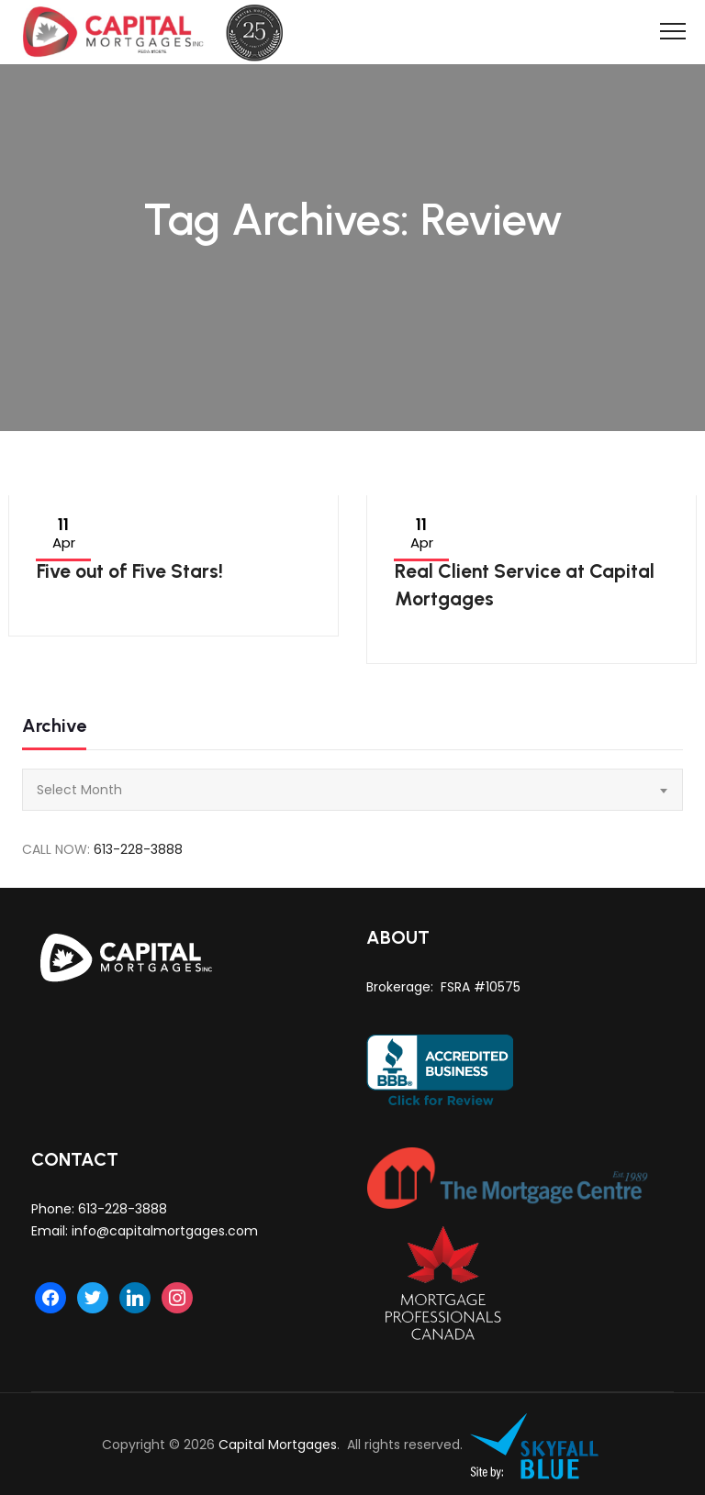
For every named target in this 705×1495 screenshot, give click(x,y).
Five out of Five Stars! (130, 570)
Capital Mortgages (277, 1444)
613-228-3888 (138, 849)
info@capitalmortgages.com (165, 1231)
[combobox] (352, 790)
